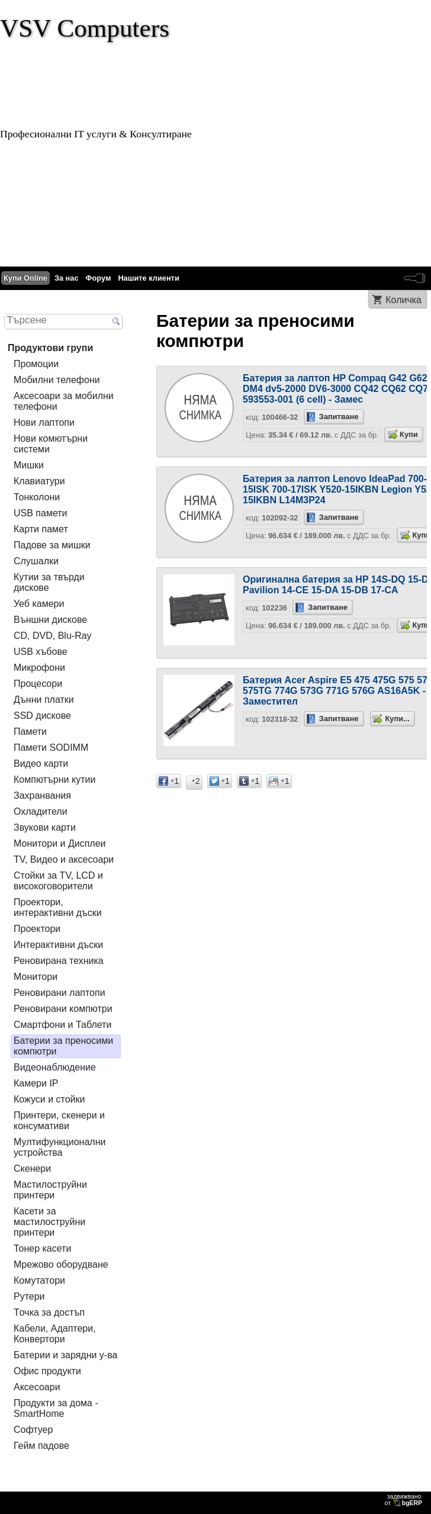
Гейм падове (41, 1446)
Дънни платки (44, 700)
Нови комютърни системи (51, 443)
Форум (98, 278)
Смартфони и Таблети (62, 1025)
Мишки (29, 465)
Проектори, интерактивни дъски (58, 907)
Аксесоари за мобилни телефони (64, 401)
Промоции (36, 364)
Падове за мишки (52, 545)
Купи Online (25, 278)
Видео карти (41, 763)
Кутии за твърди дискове (49, 582)
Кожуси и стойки (49, 1099)
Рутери (29, 1296)
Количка (403, 300)
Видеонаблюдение (55, 1067)
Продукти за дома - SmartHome (56, 1408)
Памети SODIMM (51, 747)
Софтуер (33, 1430)
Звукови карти (45, 827)
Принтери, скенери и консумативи (59, 1120)
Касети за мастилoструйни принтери (49, 1221)
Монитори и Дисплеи (60, 843)
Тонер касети (42, 1248)
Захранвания (42, 795)
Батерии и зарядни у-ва (65, 1355)
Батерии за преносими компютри (63, 1046)
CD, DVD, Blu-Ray (53, 636)
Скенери (32, 1168)
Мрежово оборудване (61, 1264)
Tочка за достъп (49, 1312)
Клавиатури (39, 481)
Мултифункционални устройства (59, 1147)
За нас (66, 278)
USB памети (40, 513)
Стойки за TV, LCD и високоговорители (58, 880)
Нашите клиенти (148, 278)
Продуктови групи (50, 348)
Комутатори (39, 1280)
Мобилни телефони (57, 380)
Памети (30, 732)
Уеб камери (39, 604)
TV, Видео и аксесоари (64, 859)
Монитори (35, 977)
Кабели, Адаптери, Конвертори (55, 1333)
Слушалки (36, 561)
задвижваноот (404, 1499)
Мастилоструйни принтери (50, 1189)
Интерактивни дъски (58, 945)
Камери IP (36, 1083)
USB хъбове (40, 652)
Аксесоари (37, 1387)
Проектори (37, 929)
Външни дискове (50, 620)
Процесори (38, 684)
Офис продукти (47, 1371)
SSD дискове (42, 716)
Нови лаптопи (44, 422)
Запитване (339, 416)
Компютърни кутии (54, 779)
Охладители (40, 811)
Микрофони (39, 668)
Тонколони (37, 497)
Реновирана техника (59, 961)
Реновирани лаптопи (59, 993)
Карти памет (41, 529)
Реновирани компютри (63, 1009)
